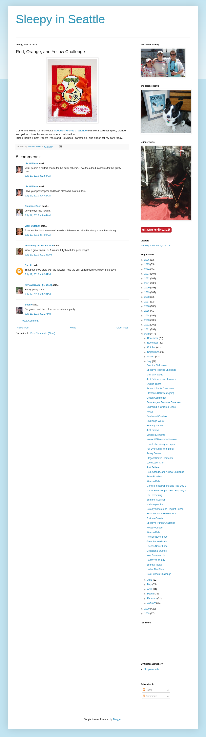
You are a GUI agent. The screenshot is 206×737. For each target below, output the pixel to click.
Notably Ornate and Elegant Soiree (165, 509)
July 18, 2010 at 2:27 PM (38, 313)
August (151, 356)
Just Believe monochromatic (161, 379)
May (149, 584)
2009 (147, 608)
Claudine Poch (33, 206)
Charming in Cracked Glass (161, 407)
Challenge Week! (156, 421)
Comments (150, 696)
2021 (147, 283)
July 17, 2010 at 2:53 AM (38, 175)
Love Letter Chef (155, 462)
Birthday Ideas (154, 564)
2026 (147, 259)
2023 (147, 273)
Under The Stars (155, 569)
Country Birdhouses (157, 365)
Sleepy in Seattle (60, 19)
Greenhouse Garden (157, 541)
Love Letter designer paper (161, 444)
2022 (147, 278)
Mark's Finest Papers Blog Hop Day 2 (166, 490)
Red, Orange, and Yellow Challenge (165, 472)
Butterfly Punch (155, 425)
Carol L (29, 265)
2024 (147, 269)
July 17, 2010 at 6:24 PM (38, 274)
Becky (28, 304)
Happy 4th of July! (156, 560)
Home (73, 327)
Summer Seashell (156, 499)
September (153, 352)
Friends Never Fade (157, 536)
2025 (147, 264)
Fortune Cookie (155, 518)
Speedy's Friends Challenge (70, 130)
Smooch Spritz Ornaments (161, 388)
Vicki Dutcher (32, 226)
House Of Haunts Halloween (161, 439)
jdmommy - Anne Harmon (39, 245)
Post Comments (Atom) (42, 333)
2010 (147, 334)
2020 (147, 287)
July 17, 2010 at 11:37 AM (38, 254)
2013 (147, 320)
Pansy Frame (154, 453)
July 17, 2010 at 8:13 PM (38, 294)
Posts (147, 690)
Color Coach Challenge (159, 574)
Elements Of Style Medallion (161, 513)
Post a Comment (29, 320)
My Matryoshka (155, 504)
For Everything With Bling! (160, 448)
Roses (150, 411)
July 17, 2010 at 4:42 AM (38, 195)
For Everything (154, 495)
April (150, 589)
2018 (147, 297)
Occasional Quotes (157, 550)
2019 (147, 292)
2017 (147, 301)
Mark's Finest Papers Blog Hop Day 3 (166, 485)
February (152, 598)
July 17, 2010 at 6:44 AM (38, 215)
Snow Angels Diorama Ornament (164, 402)
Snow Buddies (154, 476)
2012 (147, 324)
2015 (147, 310)
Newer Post (23, 327)
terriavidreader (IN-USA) (38, 285)
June (150, 579)
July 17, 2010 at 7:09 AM (38, 235)
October (151, 347)
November (153, 342)
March (150, 593)
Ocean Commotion (156, 397)
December (153, 338)
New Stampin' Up (156, 555)
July (149, 361)
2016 (147, 306)
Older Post (122, 327)
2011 (147, 329)
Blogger (117, 719)
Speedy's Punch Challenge (161, 523)
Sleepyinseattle (152, 669)
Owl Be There (154, 384)
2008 (147, 613)
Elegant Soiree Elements (160, 458)
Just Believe (153, 430)
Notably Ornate (155, 527)
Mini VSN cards (155, 374)
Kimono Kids (153, 481)
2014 (147, 315)
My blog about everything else (156, 245)
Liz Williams (31, 163)
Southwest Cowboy (157, 416)
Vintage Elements (156, 435)
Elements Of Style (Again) (160, 393)
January (151, 603)
